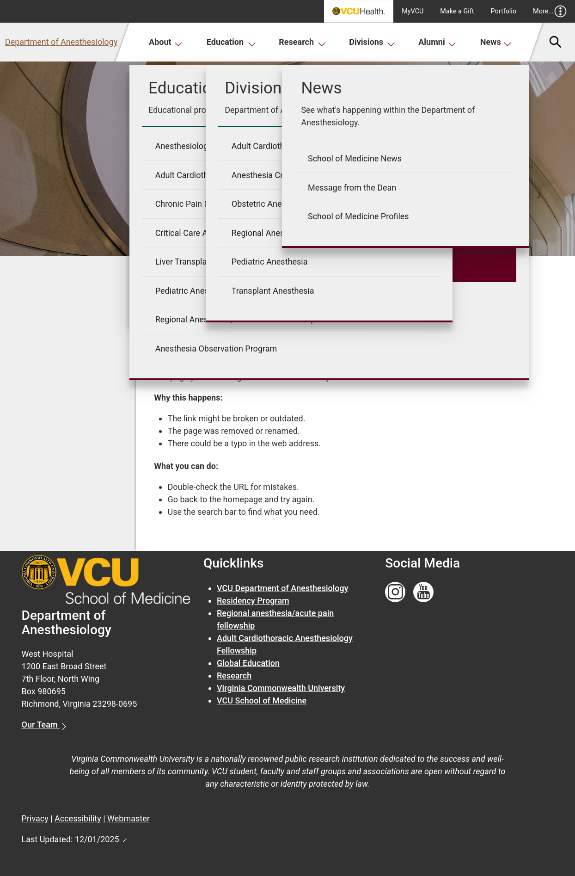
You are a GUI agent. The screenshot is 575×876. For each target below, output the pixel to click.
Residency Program (253, 600)
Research (302, 42)
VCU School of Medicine (261, 700)
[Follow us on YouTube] (423, 592)
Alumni (437, 42)
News (496, 42)
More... (550, 11)
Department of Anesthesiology (61, 42)
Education (231, 42)
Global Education (248, 663)
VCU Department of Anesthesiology (283, 588)
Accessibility (78, 818)
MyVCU (412, 11)
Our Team (41, 724)
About (166, 42)
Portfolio (504, 11)
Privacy (35, 818)
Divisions (372, 42)
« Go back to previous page (204, 312)
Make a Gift (457, 11)
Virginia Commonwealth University (281, 688)
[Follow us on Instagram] (395, 592)
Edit (124, 837)
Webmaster (128, 818)
